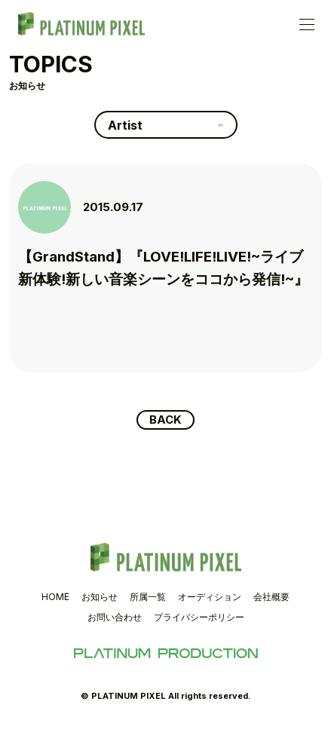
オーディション (209, 597)
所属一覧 (148, 597)
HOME (55, 597)
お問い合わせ (114, 618)
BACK (165, 420)
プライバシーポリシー (199, 618)
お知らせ (99, 597)
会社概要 (271, 597)
